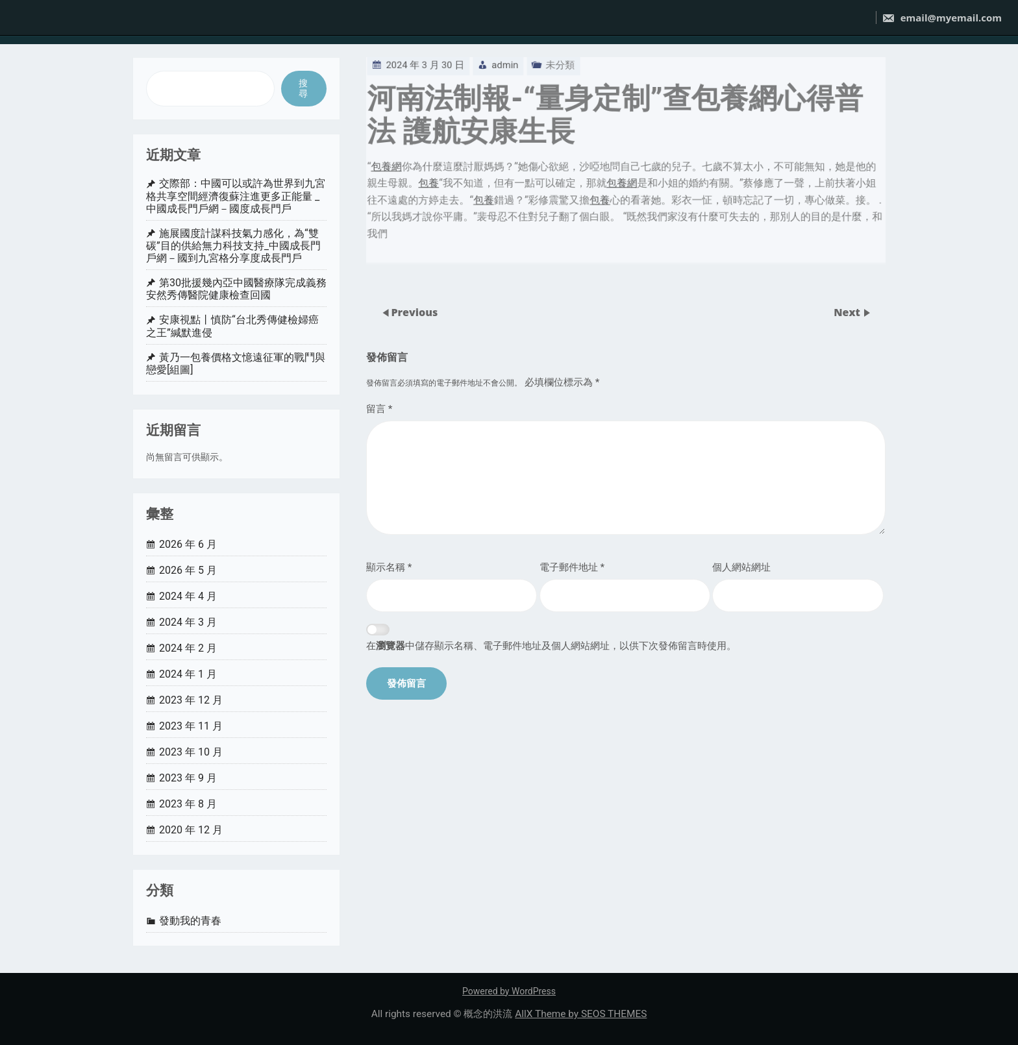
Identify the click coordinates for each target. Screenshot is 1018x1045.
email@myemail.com (942, 17)
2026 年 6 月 (188, 544)
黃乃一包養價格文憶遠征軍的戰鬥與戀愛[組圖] (235, 363)
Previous (414, 311)
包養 (418, 167)
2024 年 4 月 (188, 596)
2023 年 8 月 (188, 804)
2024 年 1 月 (188, 674)
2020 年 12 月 (191, 830)
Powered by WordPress (509, 991)
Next (848, 311)
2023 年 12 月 (191, 700)
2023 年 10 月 (191, 752)
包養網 (374, 149)
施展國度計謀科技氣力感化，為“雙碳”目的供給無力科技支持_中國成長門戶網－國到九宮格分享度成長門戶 (233, 245)
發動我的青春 (190, 921)
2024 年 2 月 (188, 648)
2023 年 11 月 (191, 726)
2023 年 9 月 (188, 778)
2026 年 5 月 (188, 570)
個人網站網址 (741, 567)
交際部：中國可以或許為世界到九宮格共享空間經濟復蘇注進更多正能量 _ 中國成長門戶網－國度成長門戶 (235, 195)
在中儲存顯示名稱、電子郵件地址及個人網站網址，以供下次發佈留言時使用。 (551, 646)
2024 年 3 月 (188, 622)
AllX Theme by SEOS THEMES (581, 1014)
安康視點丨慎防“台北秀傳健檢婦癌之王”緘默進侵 (232, 326)
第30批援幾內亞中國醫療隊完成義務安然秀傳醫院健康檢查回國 (236, 289)
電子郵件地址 (572, 567)
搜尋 (303, 88)
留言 (379, 409)
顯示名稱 (389, 567)
